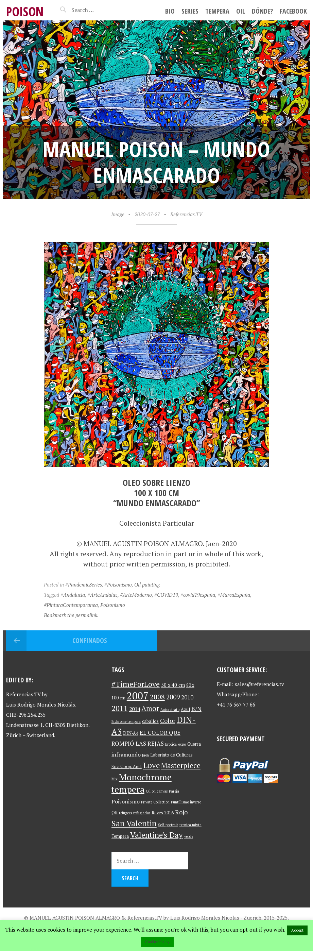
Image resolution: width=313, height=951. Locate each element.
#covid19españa (197, 594)
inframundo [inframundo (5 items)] (126, 754)
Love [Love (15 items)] (151, 765)
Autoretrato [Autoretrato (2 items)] (169, 709)
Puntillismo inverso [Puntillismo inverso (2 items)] (186, 802)
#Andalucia (72, 594)
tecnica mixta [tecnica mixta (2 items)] (190, 824)
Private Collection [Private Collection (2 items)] (155, 802)
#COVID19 (166, 594)
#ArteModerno (136, 594)
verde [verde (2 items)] (188, 836)
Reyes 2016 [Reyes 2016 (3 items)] (163, 813)
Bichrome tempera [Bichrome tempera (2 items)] (126, 721)
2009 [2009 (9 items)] (173, 697)
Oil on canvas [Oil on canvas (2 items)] (157, 791)
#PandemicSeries (83, 584)
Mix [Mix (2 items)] (114, 779)
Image (117, 214)
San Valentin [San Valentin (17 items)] (134, 823)
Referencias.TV (186, 214)
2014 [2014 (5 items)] (134, 709)
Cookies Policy (157, 941)
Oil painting (147, 584)
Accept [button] (297, 930)
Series (189, 11)
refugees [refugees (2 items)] (125, 813)
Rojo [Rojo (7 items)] (181, 812)
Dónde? (262, 11)
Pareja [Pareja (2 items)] (174, 791)
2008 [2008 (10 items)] (157, 696)
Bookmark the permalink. (71, 615)
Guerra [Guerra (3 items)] (194, 744)
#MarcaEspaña (234, 594)
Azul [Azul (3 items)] (185, 709)
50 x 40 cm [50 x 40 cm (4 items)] (173, 685)
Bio (170, 11)
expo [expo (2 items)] (182, 744)
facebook (293, 11)
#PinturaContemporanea (71, 604)
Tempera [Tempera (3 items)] (120, 836)
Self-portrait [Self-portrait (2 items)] (168, 824)
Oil (240, 11)
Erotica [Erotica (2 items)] (171, 744)
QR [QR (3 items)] (114, 813)
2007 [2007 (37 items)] (138, 695)
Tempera (217, 11)
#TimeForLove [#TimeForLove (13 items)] (135, 684)
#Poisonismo (118, 584)
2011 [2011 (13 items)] (119, 708)
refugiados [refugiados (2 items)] (141, 813)
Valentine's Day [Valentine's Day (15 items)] (156, 835)
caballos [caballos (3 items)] (150, 721)
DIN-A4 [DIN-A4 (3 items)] (130, 733)
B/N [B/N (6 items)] (196, 709)
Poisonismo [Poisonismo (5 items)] (125, 801)
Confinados (89, 640)
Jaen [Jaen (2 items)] (145, 755)
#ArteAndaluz (102, 594)
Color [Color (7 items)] (167, 721)
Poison (25, 11)
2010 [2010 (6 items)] (187, 697)
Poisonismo (112, 604)
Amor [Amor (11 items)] (150, 708)
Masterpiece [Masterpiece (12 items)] (181, 765)
